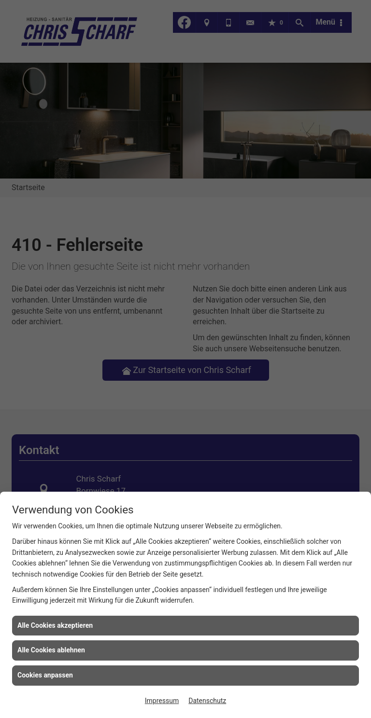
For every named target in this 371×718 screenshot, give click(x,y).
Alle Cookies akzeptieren (55, 625)
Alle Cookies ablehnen (51, 650)
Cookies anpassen (45, 675)
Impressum (162, 700)
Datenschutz (207, 700)
